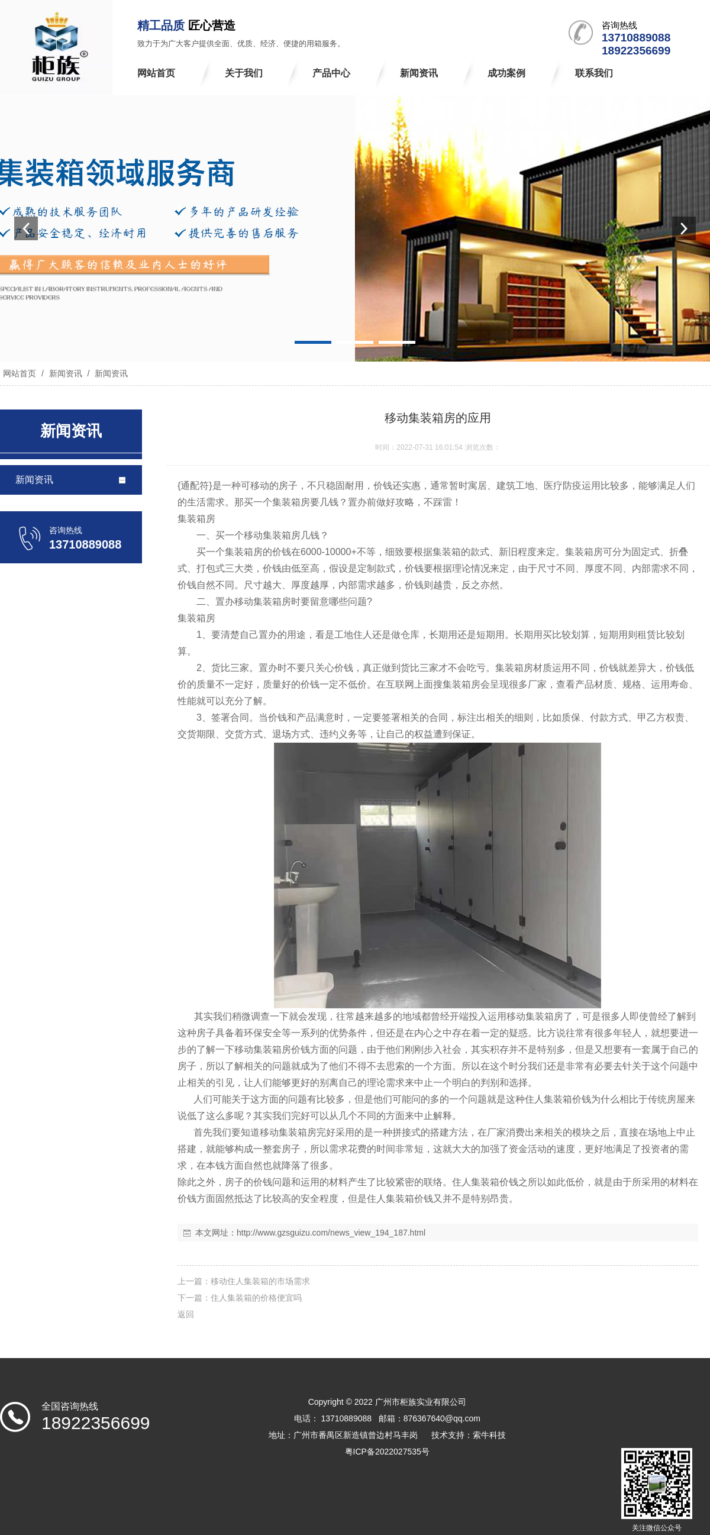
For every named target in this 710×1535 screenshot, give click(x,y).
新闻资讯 (66, 373)
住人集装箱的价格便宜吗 (256, 1297)
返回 (186, 1314)
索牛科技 (489, 1435)
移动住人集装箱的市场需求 (260, 1281)
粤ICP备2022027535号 (387, 1451)
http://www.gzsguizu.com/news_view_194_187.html (331, 1232)
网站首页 (19, 373)
